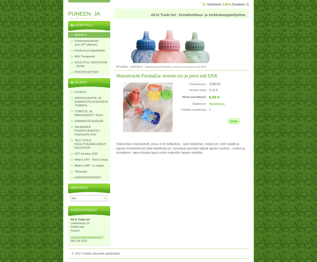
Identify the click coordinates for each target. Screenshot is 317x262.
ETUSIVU (122, 66)
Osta (234, 121)
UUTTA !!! (136, 66)
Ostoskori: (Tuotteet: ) (228, 4)
